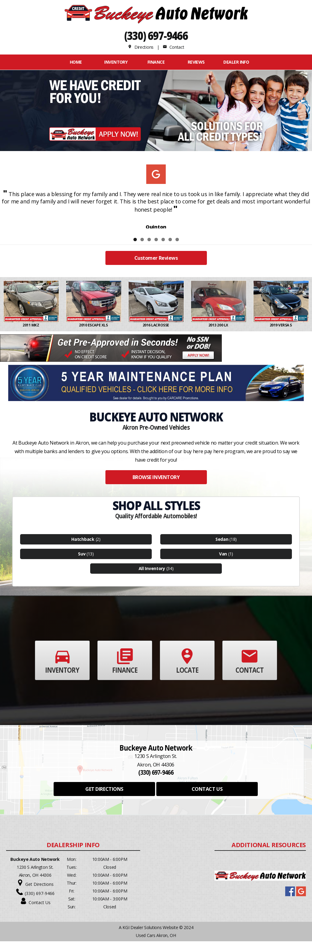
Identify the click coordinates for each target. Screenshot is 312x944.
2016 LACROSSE (156, 327)
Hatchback (82, 542)
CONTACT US (207, 791)
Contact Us (40, 905)
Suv (81, 556)
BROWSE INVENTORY (156, 480)
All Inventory (152, 571)
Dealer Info (236, 62)
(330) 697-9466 (156, 35)
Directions (141, 47)
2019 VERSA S (281, 327)
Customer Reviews (156, 260)
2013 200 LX (218, 327)
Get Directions (39, 887)
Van (223, 556)
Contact (173, 47)
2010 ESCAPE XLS (93, 327)
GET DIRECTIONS (104, 791)
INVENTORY (115, 62)
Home (76, 62)
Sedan (222, 542)
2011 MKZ (31, 327)
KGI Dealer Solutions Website (150, 930)
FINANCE (156, 62)
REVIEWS (196, 62)
